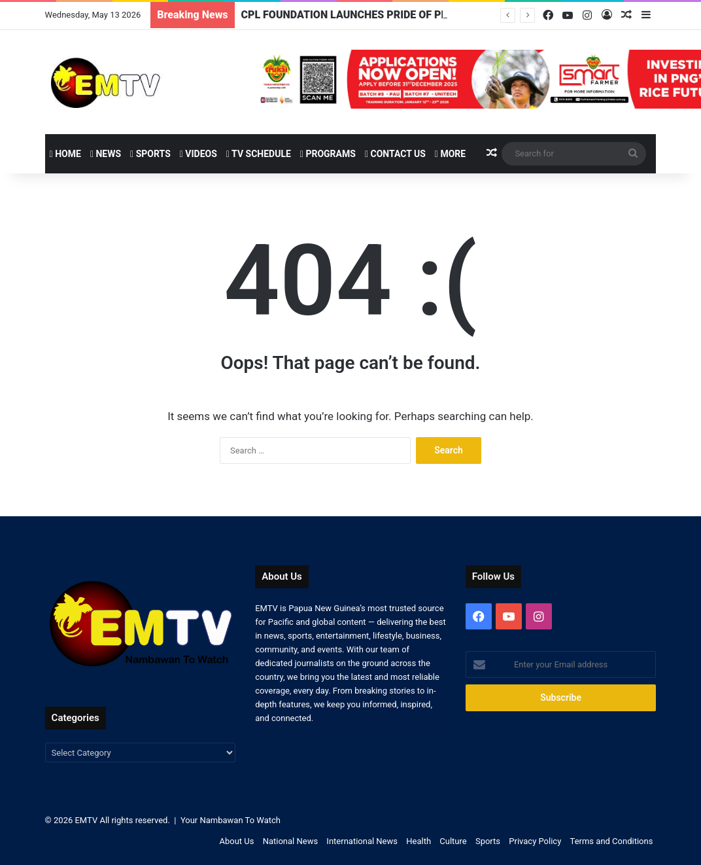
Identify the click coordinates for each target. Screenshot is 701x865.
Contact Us (395, 154)
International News (362, 841)
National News (290, 841)
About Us (236, 841)
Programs (328, 154)
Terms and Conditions (611, 841)
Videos (198, 154)
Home (65, 154)
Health (418, 841)
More (450, 154)
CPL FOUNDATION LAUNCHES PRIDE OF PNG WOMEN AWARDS (392, 15)
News (105, 154)
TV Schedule (258, 154)
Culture (452, 841)
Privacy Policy (535, 841)
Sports (150, 154)
